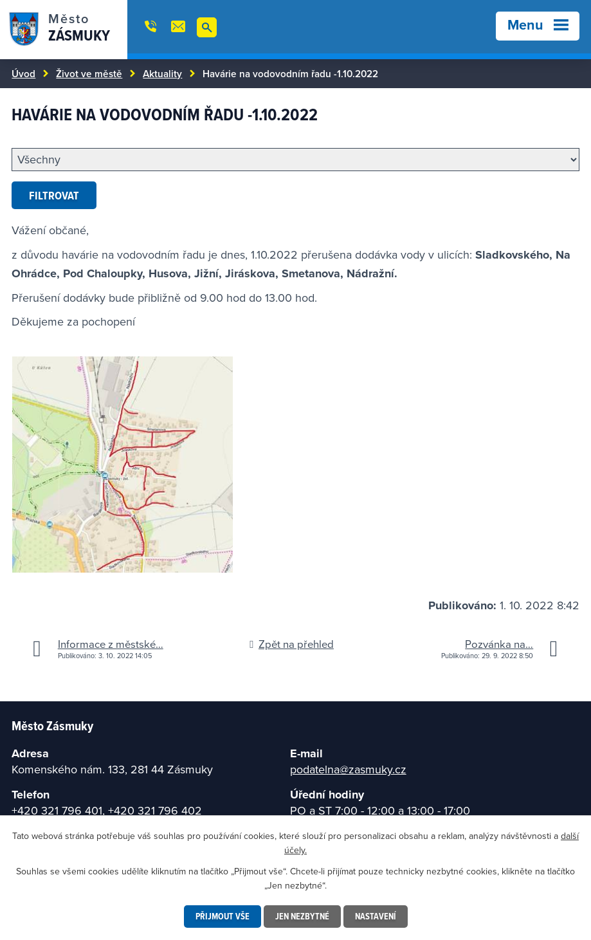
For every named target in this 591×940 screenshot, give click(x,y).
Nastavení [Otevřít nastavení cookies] (375, 916)
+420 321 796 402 (155, 810)
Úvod (23, 73)
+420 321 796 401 (57, 810)
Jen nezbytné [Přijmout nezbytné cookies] (302, 916)
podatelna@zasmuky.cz (348, 769)
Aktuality (162, 73)
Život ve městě (89, 73)
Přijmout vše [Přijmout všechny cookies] (222, 916)
